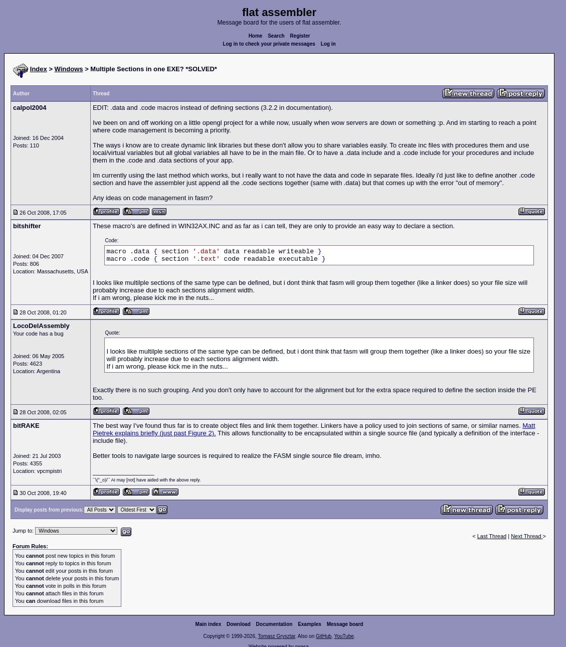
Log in (328, 44)
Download (239, 624)
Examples (309, 624)
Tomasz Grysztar (276, 636)
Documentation (274, 624)
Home (256, 36)
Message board (345, 624)
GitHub (323, 636)
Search (276, 36)
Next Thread (526, 536)
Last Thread (492, 536)
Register (300, 36)
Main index (209, 624)
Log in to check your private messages (269, 44)
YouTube (343, 636)
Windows (69, 69)
